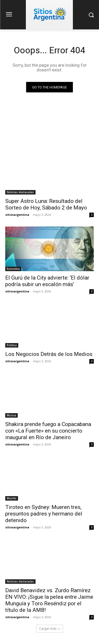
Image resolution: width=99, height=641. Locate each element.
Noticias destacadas (20, 192)
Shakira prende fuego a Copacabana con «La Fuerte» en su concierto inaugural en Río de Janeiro (48, 430)
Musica (11, 415)
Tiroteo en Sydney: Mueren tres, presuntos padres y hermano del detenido (43, 513)
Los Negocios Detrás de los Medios (48, 354)
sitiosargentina (17, 215)
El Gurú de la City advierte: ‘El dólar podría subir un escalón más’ (47, 281)
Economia (13, 269)
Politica (12, 345)
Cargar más (49, 628)
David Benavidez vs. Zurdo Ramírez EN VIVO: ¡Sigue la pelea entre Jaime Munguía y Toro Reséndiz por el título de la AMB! (49, 600)
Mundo (11, 498)
